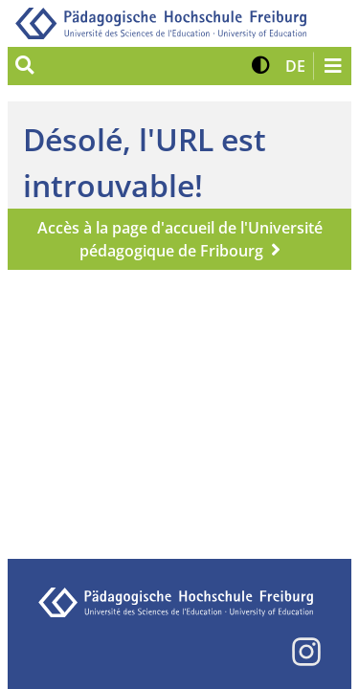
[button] (261, 66)
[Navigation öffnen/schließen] (332, 66)
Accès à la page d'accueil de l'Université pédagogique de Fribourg (180, 239)
